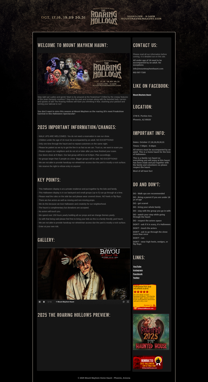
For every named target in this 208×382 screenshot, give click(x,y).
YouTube (137, 266)
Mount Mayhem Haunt (142, 95)
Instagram (138, 270)
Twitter (136, 278)
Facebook (137, 274)
